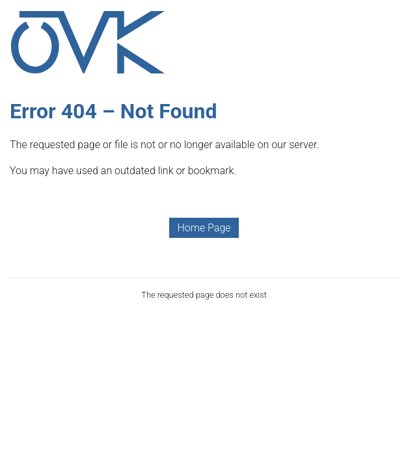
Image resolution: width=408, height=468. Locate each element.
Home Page (203, 228)
